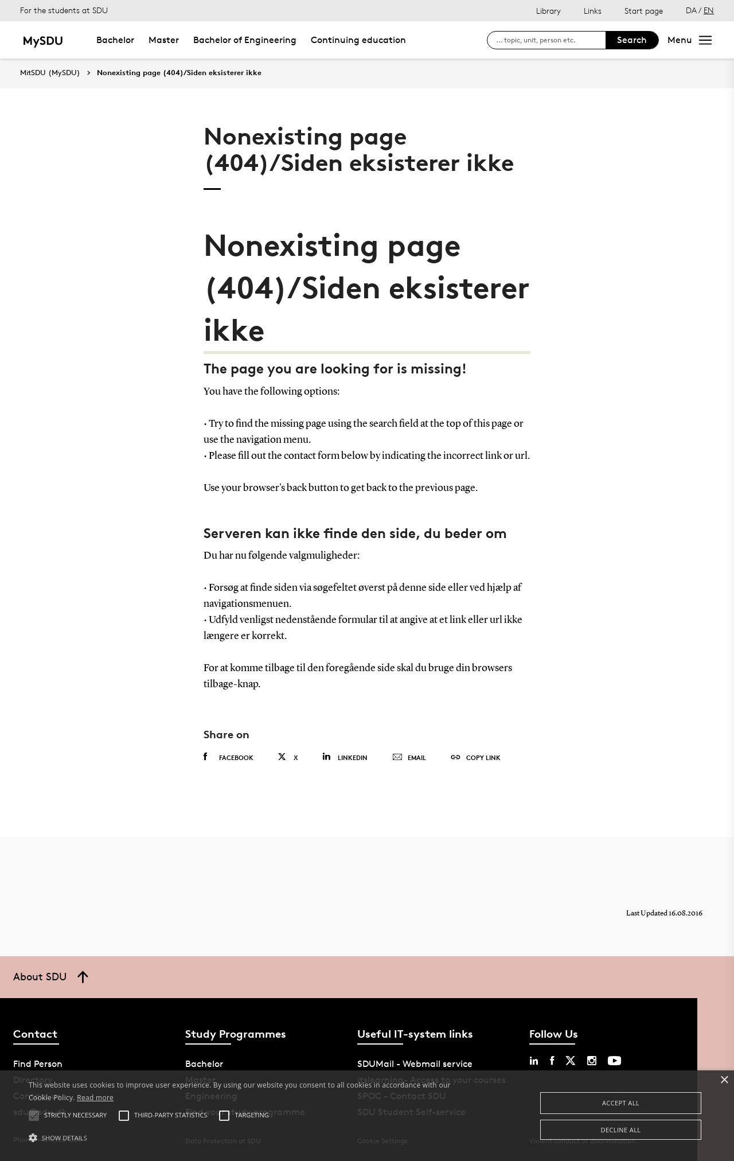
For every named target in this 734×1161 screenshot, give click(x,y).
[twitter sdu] (570, 1060)
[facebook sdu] (552, 1060)
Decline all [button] (621, 1129)
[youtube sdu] (614, 1060)
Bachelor (115, 39)
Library (548, 10)
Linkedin (345, 757)
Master (164, 39)
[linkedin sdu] (533, 1060)
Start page (643, 10)
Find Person (38, 1063)
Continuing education (358, 39)
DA (691, 10)
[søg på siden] (551, 40)
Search (632, 39)
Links (593, 10)
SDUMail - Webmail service (415, 1063)
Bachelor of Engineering (244, 39)
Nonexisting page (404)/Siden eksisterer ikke (179, 73)
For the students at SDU (64, 10)
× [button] (724, 1080)
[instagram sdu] (591, 1060)
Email (409, 757)
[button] (248, 1138)
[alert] (367, 1115)
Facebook (228, 757)
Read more (95, 1097)
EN (709, 10)
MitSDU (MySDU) (50, 72)
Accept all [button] (620, 1102)
